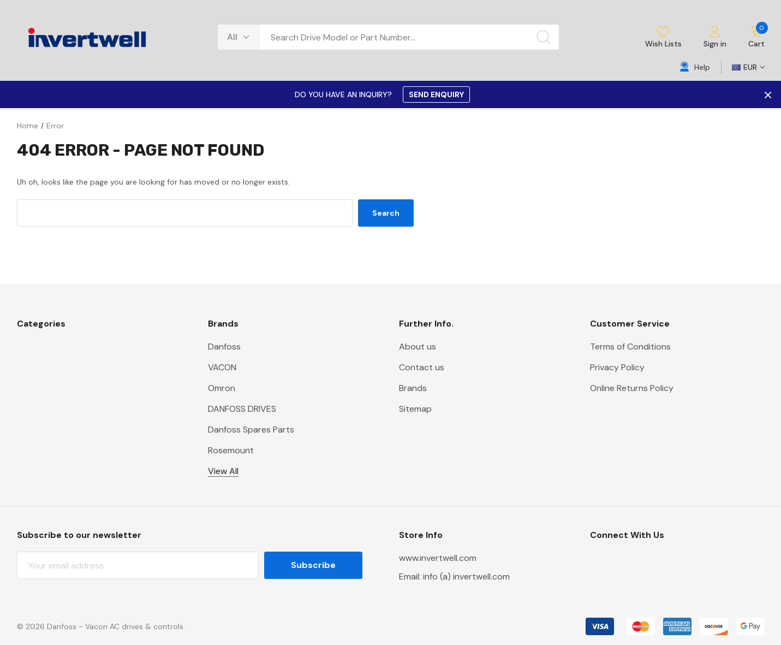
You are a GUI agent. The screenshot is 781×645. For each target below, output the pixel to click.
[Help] (695, 67)
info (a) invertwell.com (466, 576)
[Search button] (544, 37)
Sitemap (415, 409)
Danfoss (224, 346)
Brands (413, 388)
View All (223, 471)
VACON (222, 367)
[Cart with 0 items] (751, 37)
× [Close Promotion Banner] (767, 94)
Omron (221, 388)
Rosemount (231, 450)
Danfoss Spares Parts (251, 429)
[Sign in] (715, 37)
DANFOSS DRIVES (242, 409)
